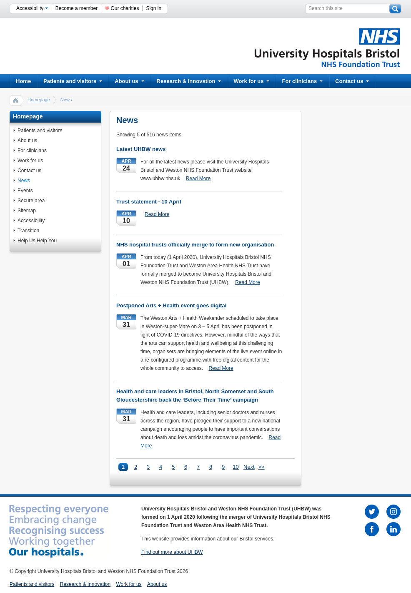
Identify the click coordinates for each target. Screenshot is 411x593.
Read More (198, 178)
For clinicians (302, 81)
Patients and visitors (72, 81)
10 (235, 467)
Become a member (76, 8)
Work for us (251, 81)
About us (129, 81)
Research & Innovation (189, 81)
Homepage (39, 99)
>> (261, 467)
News (24, 180)
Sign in (153, 8)
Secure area (31, 201)
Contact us (352, 81)
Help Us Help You (37, 241)
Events (25, 190)
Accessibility (32, 8)
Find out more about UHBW (172, 552)
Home (23, 81)
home (16, 100)
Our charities (124, 8)
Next (248, 467)
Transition (28, 231)
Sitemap (27, 211)
